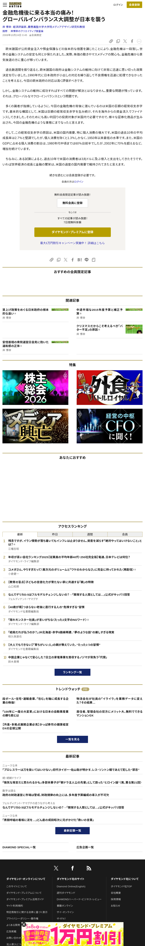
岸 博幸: (43, 26)
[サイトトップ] (14, 4)
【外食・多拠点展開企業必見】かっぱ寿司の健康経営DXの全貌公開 (35, 726)
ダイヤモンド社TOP (121, 886)
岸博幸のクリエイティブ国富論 (27, 31)
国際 (5, 31)
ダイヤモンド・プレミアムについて (24, 892)
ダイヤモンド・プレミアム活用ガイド (25, 899)
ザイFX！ (61, 918)
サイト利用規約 (14, 905)
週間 (90, 534)
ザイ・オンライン (65, 912)
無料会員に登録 (72, 203)
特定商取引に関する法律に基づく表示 (27, 912)
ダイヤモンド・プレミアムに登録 (72, 232)
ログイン (118, 5)
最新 (20, 534)
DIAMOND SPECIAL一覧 (19, 847)
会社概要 (116, 892)
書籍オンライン (65, 905)
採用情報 (116, 899)
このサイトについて (16, 886)
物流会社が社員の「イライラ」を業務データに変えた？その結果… (109, 700)
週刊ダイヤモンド (66, 892)
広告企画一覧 (85, 847)
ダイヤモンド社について (125, 878)
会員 (125, 534)
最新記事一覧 (72, 830)
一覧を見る (73, 739)
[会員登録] (134, 5)
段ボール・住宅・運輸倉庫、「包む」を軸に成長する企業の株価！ (35, 700)
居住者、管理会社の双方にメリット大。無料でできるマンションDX (109, 713)
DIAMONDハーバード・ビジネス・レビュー (79, 899)
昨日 (55, 534)
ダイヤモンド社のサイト (70, 878)
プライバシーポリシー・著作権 (22, 918)
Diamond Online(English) (71, 886)
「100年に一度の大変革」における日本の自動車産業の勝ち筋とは (35, 713)
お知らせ (115, 905)
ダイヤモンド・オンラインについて (25, 878)
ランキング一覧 (72, 672)
